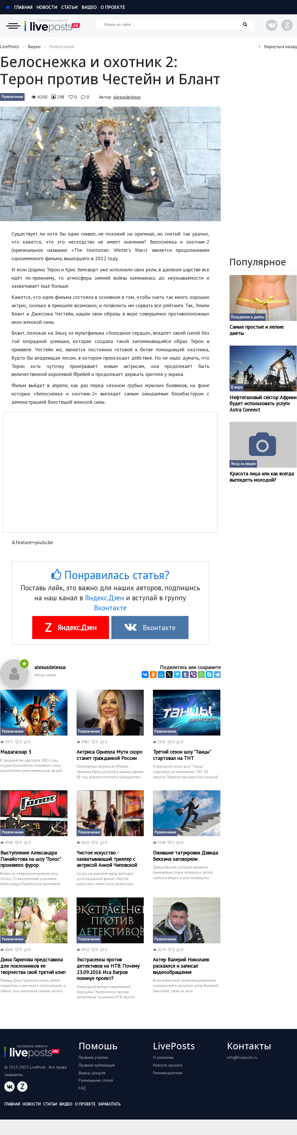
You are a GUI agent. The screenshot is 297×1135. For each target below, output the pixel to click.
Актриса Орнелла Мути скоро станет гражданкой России (109, 755)
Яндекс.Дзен (104, 597)
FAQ (82, 1088)
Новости (46, 7)
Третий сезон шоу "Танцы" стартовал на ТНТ (182, 755)
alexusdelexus (127, 97)
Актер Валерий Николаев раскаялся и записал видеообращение (181, 965)
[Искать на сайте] (175, 24)
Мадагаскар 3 (15, 752)
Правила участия (93, 1057)
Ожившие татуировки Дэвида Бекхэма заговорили (185, 856)
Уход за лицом (243, 463)
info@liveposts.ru (242, 1057)
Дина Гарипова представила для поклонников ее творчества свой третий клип (32, 965)
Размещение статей (96, 1080)
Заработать (109, 1104)
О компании (163, 1057)
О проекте (113, 7)
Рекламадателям (167, 1072)
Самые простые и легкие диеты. (257, 330)
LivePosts (9, 46)
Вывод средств (92, 1072)
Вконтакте (110, 607)
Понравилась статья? (110, 574)
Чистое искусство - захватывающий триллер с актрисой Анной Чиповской (107, 859)
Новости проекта (167, 1065)
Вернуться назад (277, 46)
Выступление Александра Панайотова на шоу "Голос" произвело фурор (30, 859)
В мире (236, 387)
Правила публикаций (97, 1065)
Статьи (69, 7)
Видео (89, 7)
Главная (19, 7)
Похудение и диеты (247, 317)
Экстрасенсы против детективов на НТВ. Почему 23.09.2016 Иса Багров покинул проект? (108, 968)
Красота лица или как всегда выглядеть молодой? (262, 477)
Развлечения (12, 96)
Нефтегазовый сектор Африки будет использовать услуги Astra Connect (263, 403)
